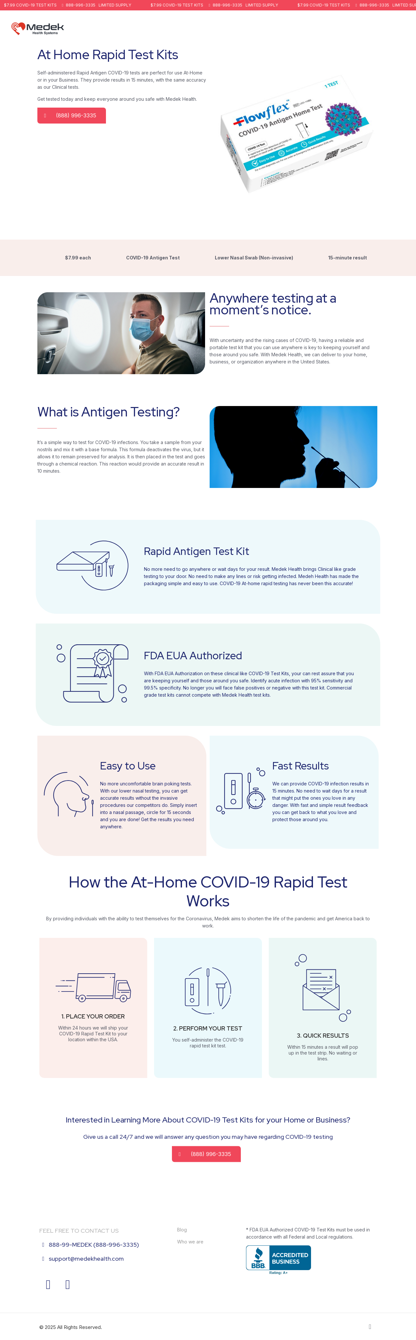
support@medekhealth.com (86, 1258)
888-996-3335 (82, 5)
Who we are (190, 1241)
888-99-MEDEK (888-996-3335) (94, 1244)
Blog (182, 1229)
